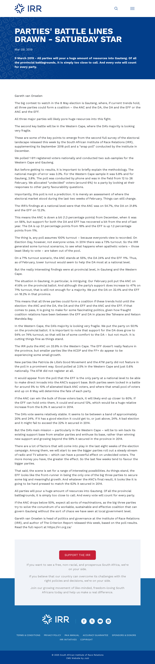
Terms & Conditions (28, 635)
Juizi (86, 658)
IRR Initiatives (68, 639)
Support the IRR (77, 555)
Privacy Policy (52, 635)
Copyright (86, 639)
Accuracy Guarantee (95, 635)
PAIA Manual (72, 635)
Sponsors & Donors (124, 635)
